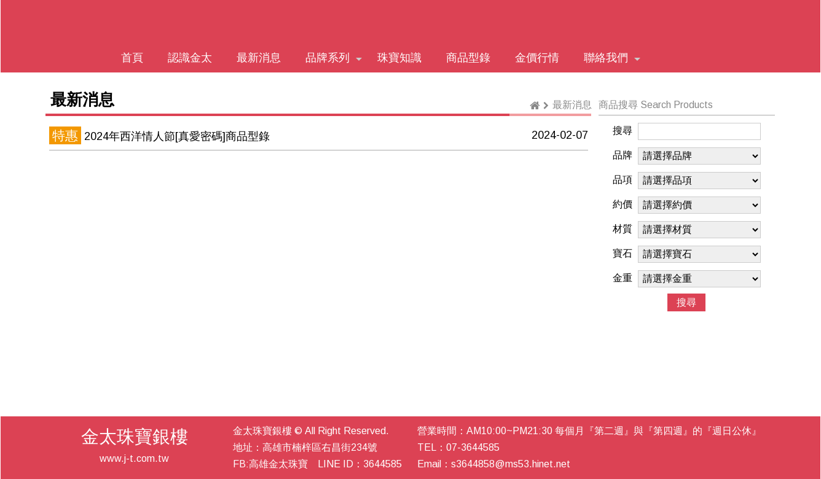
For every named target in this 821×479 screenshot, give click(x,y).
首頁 (132, 58)
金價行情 (537, 58)
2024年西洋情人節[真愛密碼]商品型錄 (177, 136)
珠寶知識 (399, 58)
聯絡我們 (612, 58)
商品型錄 (468, 58)
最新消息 (259, 58)
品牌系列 (333, 58)
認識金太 (190, 58)
